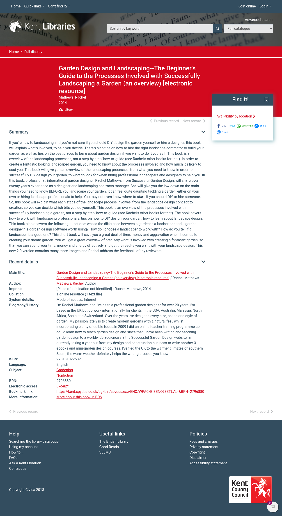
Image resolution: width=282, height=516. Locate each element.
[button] (266, 100)
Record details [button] (23, 262)
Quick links (33, 6)
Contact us (18, 468)
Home (16, 6)
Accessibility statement (208, 463)
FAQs (13, 458)
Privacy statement (204, 447)
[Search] (217, 28)
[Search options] (248, 28)
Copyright (197, 452)
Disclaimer (198, 458)
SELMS (105, 452)
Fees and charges (204, 441)
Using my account (23, 447)
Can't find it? (58, 6)
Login (263, 6)
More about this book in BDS (79, 397)
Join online (247, 6)
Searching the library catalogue (34, 441)
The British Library (113, 441)
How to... (16, 452)
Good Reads (109, 447)
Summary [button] (19, 132)
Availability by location (236, 116)
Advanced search (258, 20)
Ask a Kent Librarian (25, 463)
